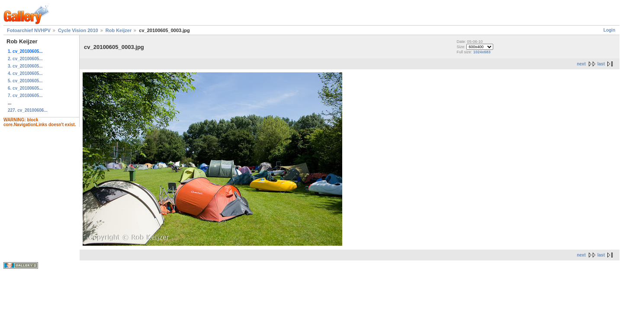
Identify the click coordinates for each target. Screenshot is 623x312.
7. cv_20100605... (25, 95)
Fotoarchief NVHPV (29, 30)
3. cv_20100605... (25, 66)
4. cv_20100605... (25, 73)
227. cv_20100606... (28, 110)
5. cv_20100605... (25, 80)
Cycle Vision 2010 (78, 30)
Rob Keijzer (119, 30)
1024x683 (482, 52)
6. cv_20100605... (25, 88)
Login (609, 30)
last (601, 64)
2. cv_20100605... (25, 58)
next (581, 64)
